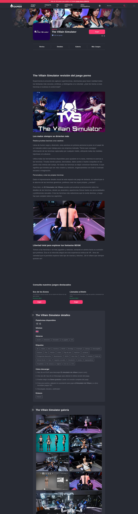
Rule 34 (97, 356)
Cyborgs (87, 348)
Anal (49, 348)
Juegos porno (33, 6)
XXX (72, 364)
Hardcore (77, 352)
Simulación (71, 360)
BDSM (63, 348)
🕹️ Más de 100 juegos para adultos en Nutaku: (69, 1)
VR (72, 340)
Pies (46, 352)
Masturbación (58, 356)
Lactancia (85, 352)
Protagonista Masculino (44, 356)
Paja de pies (67, 352)
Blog (58, 6)
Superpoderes (89, 360)
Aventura (56, 348)
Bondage (71, 348)
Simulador (56, 340)
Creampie (79, 348)
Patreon (39, 396)
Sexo (50, 360)
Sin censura (50, 364)
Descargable (96, 348)
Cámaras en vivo (69, 6)
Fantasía (39, 352)
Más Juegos (96, 46)
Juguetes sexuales (60, 360)
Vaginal (58, 364)
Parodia (82, 356)
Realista (90, 356)
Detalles (60, 46)
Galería (78, 46)
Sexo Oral (74, 356)
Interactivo (47, 340)
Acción (39, 340)
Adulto (43, 348)
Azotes (80, 360)
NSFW (67, 356)
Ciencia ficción (41, 360)
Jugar (39, 302)
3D (37, 348)
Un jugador (65, 340)
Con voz (66, 364)
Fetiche (52, 352)
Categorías (48, 6)
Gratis (59, 352)
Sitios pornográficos (85, 6)
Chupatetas (40, 364)
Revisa (41, 46)
